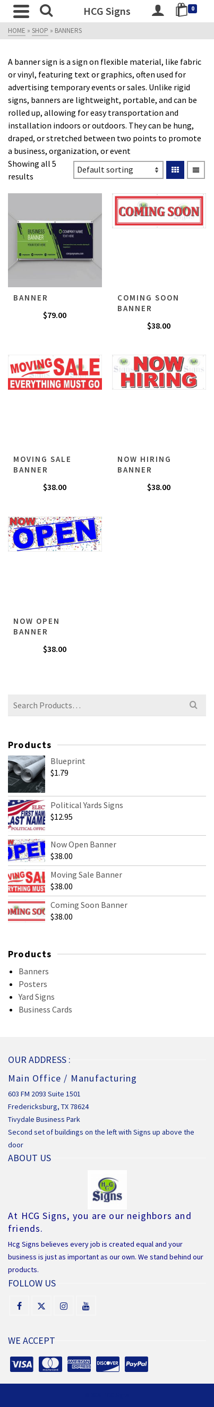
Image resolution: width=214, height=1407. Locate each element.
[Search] (46, 11)
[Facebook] (19, 1306)
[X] (41, 1306)
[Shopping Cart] (188, 11)
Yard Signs (37, 996)
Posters (33, 984)
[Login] (157, 11)
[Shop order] (118, 170)
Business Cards (45, 1009)
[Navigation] (21, 11)
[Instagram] (64, 1306)
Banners (34, 971)
